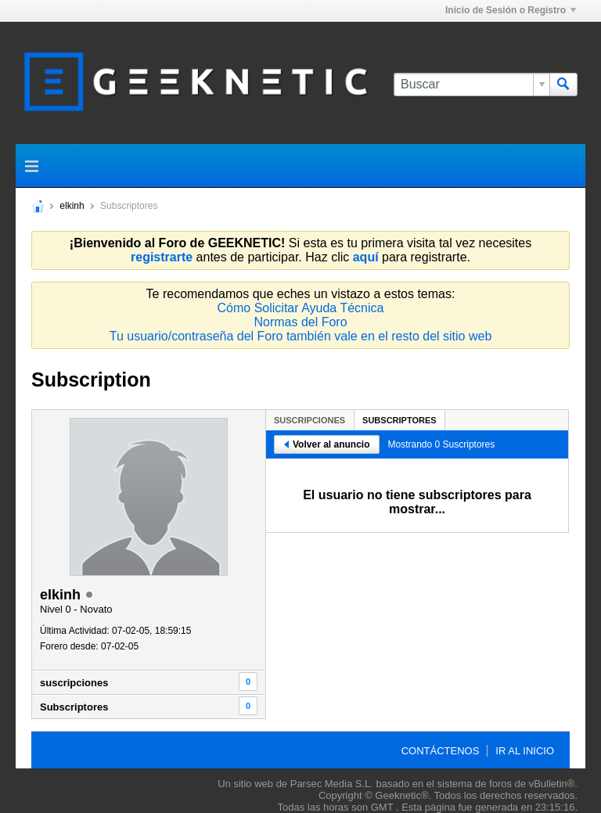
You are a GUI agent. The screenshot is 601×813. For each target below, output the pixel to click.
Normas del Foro (300, 322)
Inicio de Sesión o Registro (510, 10)
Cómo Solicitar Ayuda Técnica (301, 308)
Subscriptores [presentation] (399, 420)
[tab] (309, 419)
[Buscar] (471, 84)
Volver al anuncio (326, 444)
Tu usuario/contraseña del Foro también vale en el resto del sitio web (301, 336)
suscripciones (74, 683)
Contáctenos (440, 751)
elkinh (71, 205)
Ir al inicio (524, 751)
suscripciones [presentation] (309, 420)
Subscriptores (74, 707)
